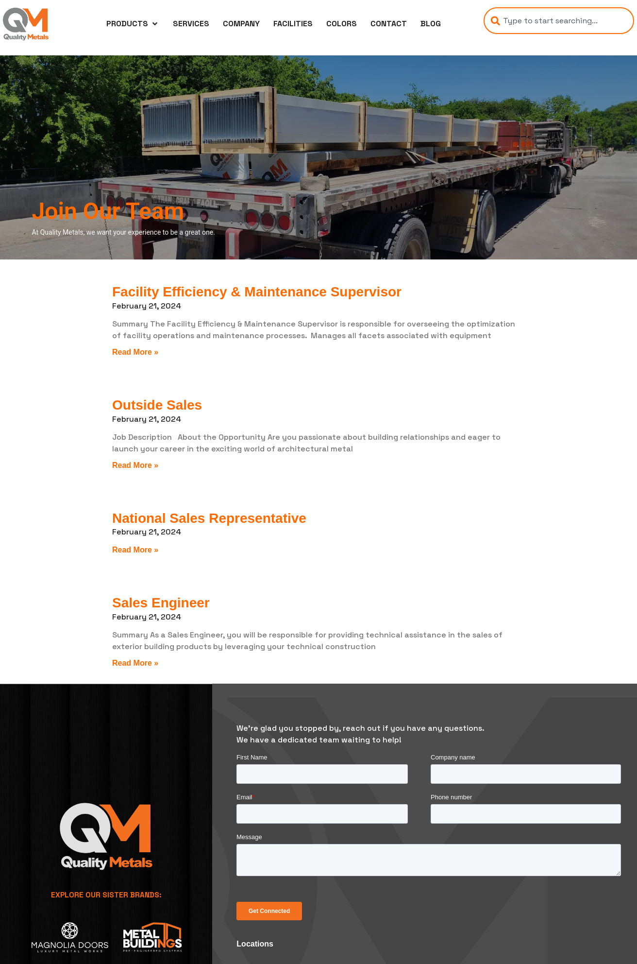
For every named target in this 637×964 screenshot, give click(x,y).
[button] (133, 24)
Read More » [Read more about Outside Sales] (135, 465)
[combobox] (559, 20)
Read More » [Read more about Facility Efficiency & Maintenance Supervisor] (135, 352)
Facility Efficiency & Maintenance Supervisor (257, 291)
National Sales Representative (209, 518)
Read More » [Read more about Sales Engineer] (135, 663)
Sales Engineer (161, 602)
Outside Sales (157, 405)
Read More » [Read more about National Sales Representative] (135, 550)
